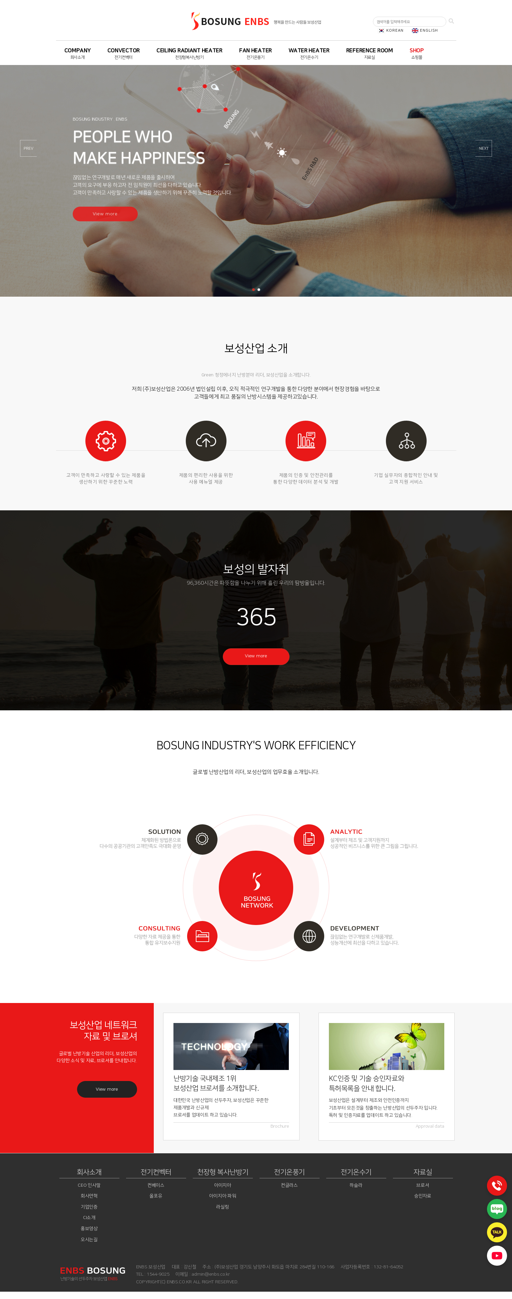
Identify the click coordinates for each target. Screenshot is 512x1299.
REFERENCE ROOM (369, 51)
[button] (253, 289)
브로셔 (422, 1185)
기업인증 (89, 1207)
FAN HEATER (255, 51)
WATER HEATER (309, 51)
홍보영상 (89, 1228)
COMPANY (77, 51)
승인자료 (422, 1196)
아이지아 (222, 1185)
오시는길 (89, 1239)
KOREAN (394, 30)
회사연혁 (89, 1196)
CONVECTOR (123, 51)
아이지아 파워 (222, 1196)
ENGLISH (428, 30)
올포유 (155, 1196)
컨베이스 (155, 1185)
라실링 (222, 1207)
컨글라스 (289, 1185)
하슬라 (356, 1185)
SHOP (417, 51)
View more (256, 656)
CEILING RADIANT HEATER (189, 51)
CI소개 (89, 1218)
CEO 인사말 (89, 1185)
